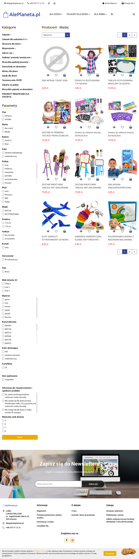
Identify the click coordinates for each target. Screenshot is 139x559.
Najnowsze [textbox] (47, 35)
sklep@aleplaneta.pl (15, 523)
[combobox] (56, 35)
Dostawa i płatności (114, 511)
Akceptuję (110, 553)
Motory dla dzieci (10, 71)
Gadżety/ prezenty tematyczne (17, 57)
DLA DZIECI (56, 14)
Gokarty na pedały (10, 85)
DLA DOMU (100, 14)
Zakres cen (8, 53)
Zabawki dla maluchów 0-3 (15, 39)
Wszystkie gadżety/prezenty (16, 62)
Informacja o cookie (45, 522)
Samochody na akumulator (14, 66)
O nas (74, 511)
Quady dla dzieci (9, 76)
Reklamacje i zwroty (115, 515)
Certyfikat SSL (43, 526)
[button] (128, 3)
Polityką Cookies (40, 551)
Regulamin (41, 511)
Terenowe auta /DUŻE (12, 80)
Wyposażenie (9, 48)
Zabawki (6, 35)
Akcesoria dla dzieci (12, 44)
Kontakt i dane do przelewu (83, 515)
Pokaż (20, 437)
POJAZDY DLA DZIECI (78, 14)
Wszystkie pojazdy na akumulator (17, 89)
